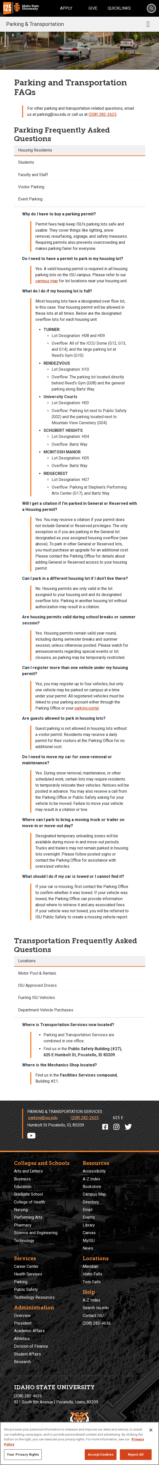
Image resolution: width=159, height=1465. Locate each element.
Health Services (28, 1274)
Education (22, 1186)
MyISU (89, 1240)
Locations (27, 960)
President (23, 1323)
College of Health (29, 1202)
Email (87, 1209)
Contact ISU (93, 1315)
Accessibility (94, 1171)
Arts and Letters (28, 1171)
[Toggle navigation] (148, 24)
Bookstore (92, 1186)
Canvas (89, 1232)
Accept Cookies (100, 1454)
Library (89, 1225)
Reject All (135, 1454)
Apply (66, 8)
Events (89, 1217)
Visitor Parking (31, 186)
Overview (22, 1315)
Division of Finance (31, 1346)
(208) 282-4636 (97, 1323)
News (88, 1248)
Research (22, 1361)
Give (93, 8)
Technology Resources (34, 1297)
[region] (79, 1443)
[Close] (150, 1430)
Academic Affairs (29, 1330)
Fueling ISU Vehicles (36, 997)
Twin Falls (92, 1281)
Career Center (26, 1266)
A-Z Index (91, 1179)
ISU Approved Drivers (37, 985)
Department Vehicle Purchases (45, 1010)
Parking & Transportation (35, 24)
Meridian (90, 1266)
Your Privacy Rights (23, 1454)
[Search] (151, 8)
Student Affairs (27, 1354)
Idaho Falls (92, 1274)
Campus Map (94, 1194)
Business (22, 1179)
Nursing (21, 1209)
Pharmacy (23, 1225)
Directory (91, 1202)
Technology (24, 1240)
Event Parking (30, 199)
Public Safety (26, 1289)
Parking (20, 1281)
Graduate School (28, 1194)
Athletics (22, 1338)
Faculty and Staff (33, 174)
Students (26, 162)
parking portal (87, 708)
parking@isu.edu (42, 1117)
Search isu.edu (96, 1307)
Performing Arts (28, 1217)
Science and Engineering (35, 1232)
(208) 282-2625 (103, 114)
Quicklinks (119, 8)
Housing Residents (35, 150)
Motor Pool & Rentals (37, 973)
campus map (46, 281)
